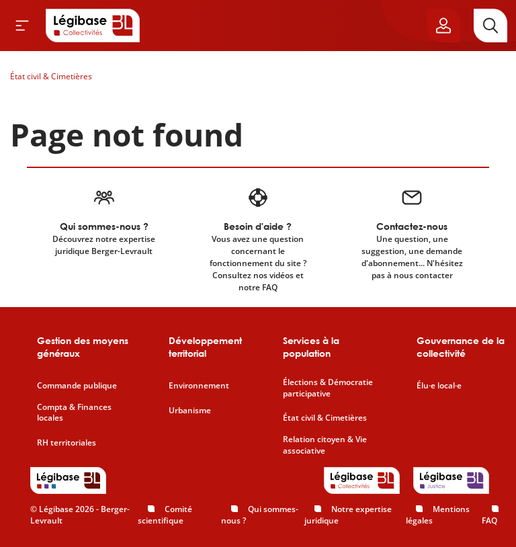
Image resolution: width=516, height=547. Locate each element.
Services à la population (311, 347)
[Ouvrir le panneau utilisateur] (443, 25)
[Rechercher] (490, 25)
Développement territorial (205, 347)
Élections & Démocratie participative (328, 388)
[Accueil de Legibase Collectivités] (93, 25)
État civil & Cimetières (51, 76)
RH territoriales (66, 442)
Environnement (199, 385)
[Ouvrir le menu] (22, 25)
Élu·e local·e (439, 385)
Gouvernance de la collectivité (461, 347)
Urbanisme (190, 410)
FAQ (489, 520)
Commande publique (77, 385)
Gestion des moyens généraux (82, 347)
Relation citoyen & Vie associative (325, 445)
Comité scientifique (165, 514)
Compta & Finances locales (74, 413)
